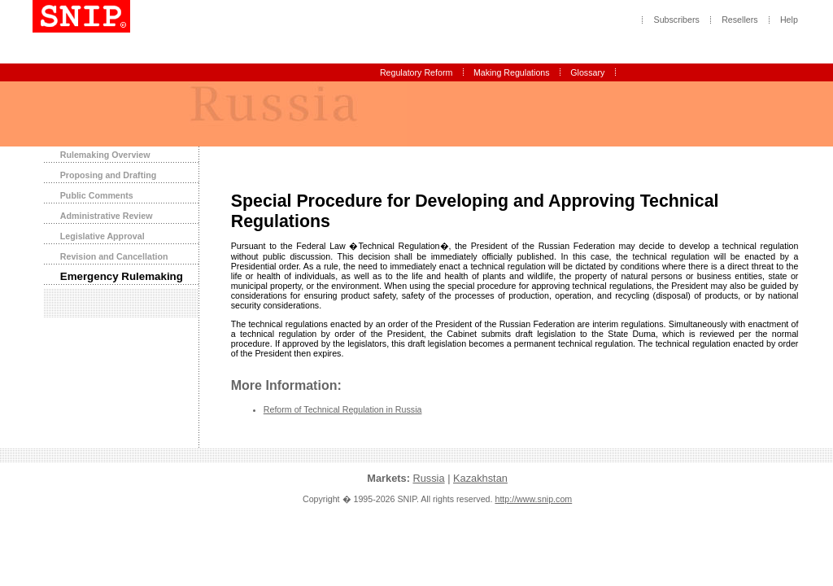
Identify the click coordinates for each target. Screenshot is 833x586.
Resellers (739, 20)
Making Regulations (511, 72)
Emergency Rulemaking (121, 276)
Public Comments (96, 195)
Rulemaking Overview (105, 155)
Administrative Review (106, 216)
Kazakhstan (480, 478)
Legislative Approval (102, 236)
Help (789, 20)
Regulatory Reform (416, 72)
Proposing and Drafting (108, 175)
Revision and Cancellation (114, 256)
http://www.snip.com (533, 499)
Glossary (587, 72)
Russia (428, 478)
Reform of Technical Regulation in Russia (343, 409)
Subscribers (677, 20)
